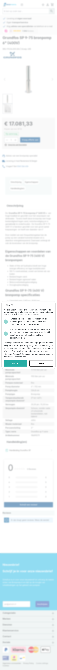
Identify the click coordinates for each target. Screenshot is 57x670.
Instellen (41, 363)
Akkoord (15, 363)
